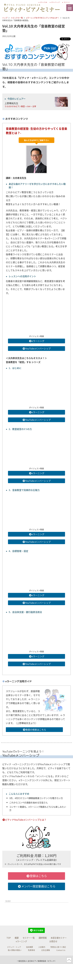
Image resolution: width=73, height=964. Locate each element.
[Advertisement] (36, 911)
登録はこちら (36, 876)
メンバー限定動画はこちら (36, 886)
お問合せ (53, 941)
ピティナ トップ (50, 2)
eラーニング (36, 341)
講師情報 (43, 937)
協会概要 (29, 947)
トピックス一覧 (17, 18)
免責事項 (31, 950)
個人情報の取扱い (15, 950)
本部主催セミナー (59, 937)
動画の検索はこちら (34, 729)
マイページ (65, 2)
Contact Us (60, 950)
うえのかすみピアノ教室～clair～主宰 (20, 106)
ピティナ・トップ (14, 947)
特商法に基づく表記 (58, 947)
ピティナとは (34, 2)
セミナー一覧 (29, 937)
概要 (17, 937)
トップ (4, 18)
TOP (9, 937)
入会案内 (41, 947)
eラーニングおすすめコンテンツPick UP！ (42, 18)
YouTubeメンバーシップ (36, 348)
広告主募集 (45, 950)
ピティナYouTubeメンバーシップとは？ (24, 819)
